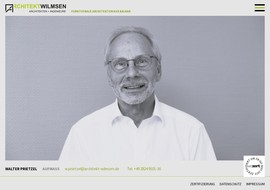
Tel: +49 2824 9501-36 (144, 168)
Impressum (255, 184)
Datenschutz (231, 184)
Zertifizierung (202, 184)
